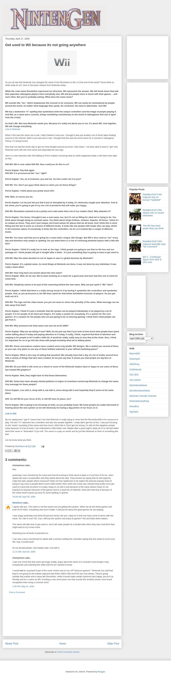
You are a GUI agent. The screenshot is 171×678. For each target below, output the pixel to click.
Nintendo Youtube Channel (142, 396)
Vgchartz (133, 411)
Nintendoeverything (139, 401)
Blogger (101, 671)
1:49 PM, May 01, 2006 (23, 586)
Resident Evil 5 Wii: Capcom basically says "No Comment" (154, 244)
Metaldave (17, 502)
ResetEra (134, 406)
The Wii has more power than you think (153, 227)
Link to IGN (10, 413)
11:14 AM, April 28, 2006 (23, 551)
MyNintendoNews (138, 385)
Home (62, 643)
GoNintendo (135, 369)
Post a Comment (17, 592)
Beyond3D (134, 353)
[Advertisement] (62, 617)
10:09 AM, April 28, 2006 (23, 497)
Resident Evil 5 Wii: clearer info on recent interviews (153, 213)
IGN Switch (135, 380)
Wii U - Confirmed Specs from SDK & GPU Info (152, 260)
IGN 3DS (133, 374)
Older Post (113, 643)
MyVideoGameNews (139, 390)
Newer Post (11, 643)
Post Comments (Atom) (68, 652)
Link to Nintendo (12, 129)
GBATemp (134, 364)
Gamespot (134, 359)
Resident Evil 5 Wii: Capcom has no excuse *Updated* (152, 197)
